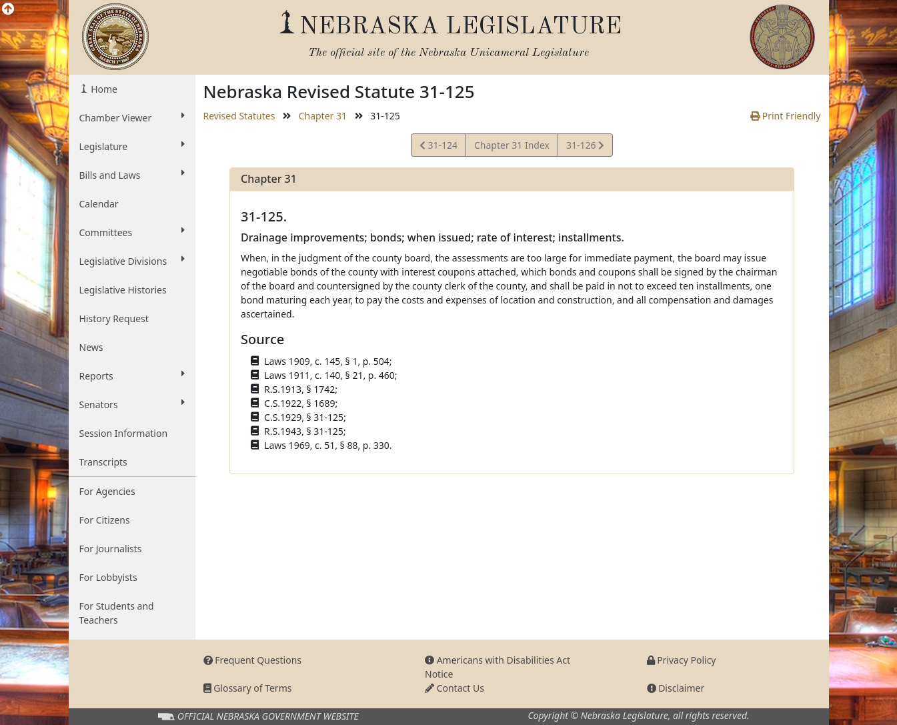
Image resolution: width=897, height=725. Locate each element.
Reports (132, 375)
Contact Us (454, 688)
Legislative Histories (123, 289)
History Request (114, 318)
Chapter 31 (323, 115)
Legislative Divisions (132, 260)
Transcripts (103, 462)
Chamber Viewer (132, 117)
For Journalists (110, 548)
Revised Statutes (239, 115)
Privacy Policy (681, 660)
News (91, 347)
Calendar (99, 203)
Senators (132, 404)
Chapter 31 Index (512, 145)
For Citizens (104, 520)
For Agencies (107, 491)
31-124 (438, 147)
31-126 (585, 147)
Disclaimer (676, 688)
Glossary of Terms (247, 688)
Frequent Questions (252, 660)
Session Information (123, 433)
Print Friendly (785, 115)
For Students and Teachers (116, 613)
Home (103, 89)
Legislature (132, 146)
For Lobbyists (108, 577)
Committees (132, 232)
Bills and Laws (132, 174)
